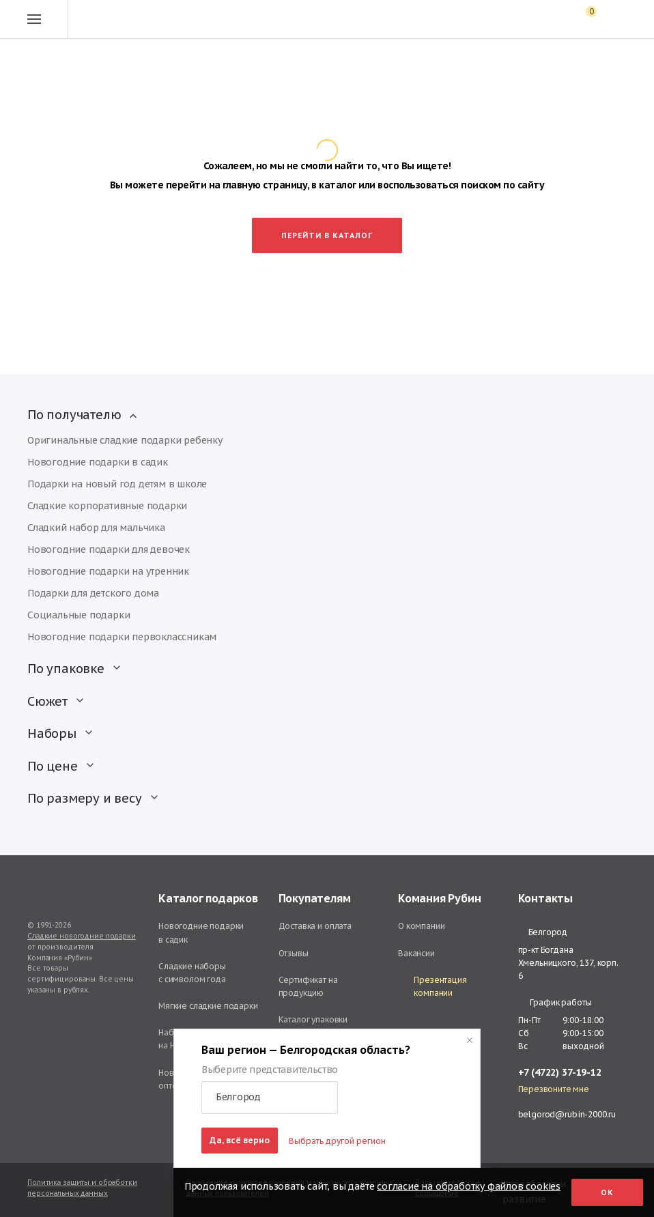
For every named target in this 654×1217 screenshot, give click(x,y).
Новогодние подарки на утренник (108, 571)
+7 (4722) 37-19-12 (559, 1072)
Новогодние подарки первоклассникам (121, 637)
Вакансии (416, 953)
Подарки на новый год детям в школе (117, 484)
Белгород (542, 932)
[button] (269, 1097)
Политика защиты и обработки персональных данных (82, 1188)
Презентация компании (432, 986)
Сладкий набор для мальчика (96, 527)
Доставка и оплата (315, 926)
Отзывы (294, 953)
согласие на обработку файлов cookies (468, 1186)
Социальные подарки (78, 615)
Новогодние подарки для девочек (108, 549)
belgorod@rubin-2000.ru (567, 1114)
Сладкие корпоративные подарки (107, 506)
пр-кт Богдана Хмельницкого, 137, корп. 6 (568, 963)
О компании (421, 926)
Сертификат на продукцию (308, 986)
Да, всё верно (240, 1140)
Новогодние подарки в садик (97, 462)
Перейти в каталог (327, 235)
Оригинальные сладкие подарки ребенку (125, 440)
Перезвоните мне (553, 1089)
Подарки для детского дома (93, 593)
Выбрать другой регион (337, 1141)
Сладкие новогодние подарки (81, 936)
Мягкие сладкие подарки (208, 1006)
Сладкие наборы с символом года (192, 972)
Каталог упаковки (313, 1019)
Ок (607, 1192)
